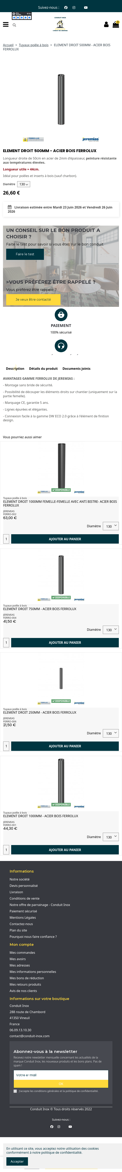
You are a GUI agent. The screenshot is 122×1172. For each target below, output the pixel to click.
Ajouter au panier (65, 539)
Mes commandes (22, 952)
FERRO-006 (9, 721)
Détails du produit (43, 369)
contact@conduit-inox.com (30, 1036)
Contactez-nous (21, 924)
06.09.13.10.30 (20, 1030)
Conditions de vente (25, 898)
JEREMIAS (9, 511)
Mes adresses (20, 965)
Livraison (16, 892)
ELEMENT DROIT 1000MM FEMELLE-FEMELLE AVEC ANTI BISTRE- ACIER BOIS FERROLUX (60, 503)
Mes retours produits (25, 984)
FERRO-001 (9, 825)
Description (15, 369)
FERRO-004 (9, 617)
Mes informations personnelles (33, 971)
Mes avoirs (18, 959)
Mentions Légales (23, 917)
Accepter (17, 1161)
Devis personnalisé (24, 885)
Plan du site (18, 930)
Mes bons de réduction (27, 978)
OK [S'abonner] (61, 1084)
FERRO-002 (9, 514)
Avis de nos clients (23, 991)
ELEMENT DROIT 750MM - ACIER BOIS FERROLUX (39, 609)
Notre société (20, 879)
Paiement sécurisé (23, 911)
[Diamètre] (23, 184)
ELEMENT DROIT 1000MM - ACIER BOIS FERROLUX (40, 816)
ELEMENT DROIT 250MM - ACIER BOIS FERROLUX (39, 712)
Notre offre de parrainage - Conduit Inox (40, 905)
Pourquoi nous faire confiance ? (33, 936)
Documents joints (76, 369)
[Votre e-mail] (61, 1075)
